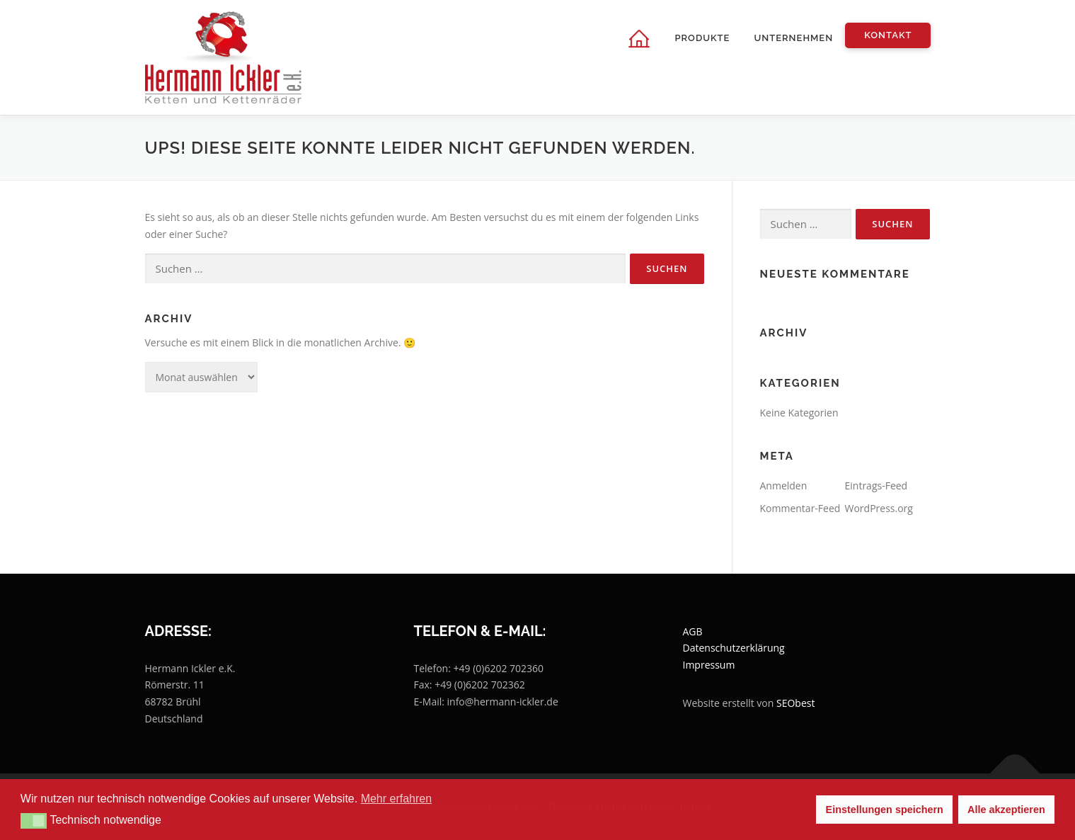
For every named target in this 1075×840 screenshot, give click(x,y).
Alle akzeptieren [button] (1006, 809)
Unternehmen (793, 38)
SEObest (795, 703)
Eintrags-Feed (876, 485)
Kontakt (888, 35)
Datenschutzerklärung (734, 647)
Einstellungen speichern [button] (884, 809)
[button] (34, 821)
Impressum (709, 664)
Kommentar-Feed (800, 508)
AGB (693, 631)
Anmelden (783, 485)
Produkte (702, 38)
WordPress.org (879, 508)
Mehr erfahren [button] (396, 799)
